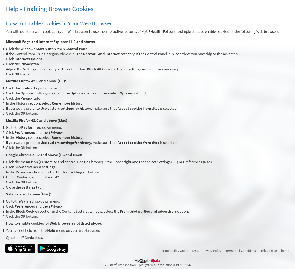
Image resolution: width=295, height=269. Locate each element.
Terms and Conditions (241, 251)
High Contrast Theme (274, 251)
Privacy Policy (212, 251)
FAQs (195, 251)
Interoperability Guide (173, 251)
